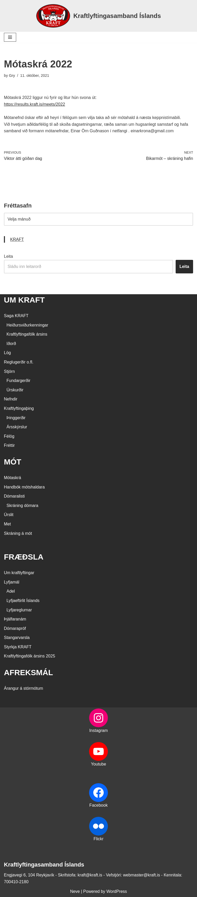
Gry (12, 75)
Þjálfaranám (15, 619)
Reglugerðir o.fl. (18, 362)
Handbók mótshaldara (24, 487)
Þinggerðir (16, 418)
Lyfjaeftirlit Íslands (23, 600)
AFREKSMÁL (28, 672)
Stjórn (9, 371)
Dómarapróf (15, 628)
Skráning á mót (18, 533)
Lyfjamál (11, 582)
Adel (11, 591)
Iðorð (11, 343)
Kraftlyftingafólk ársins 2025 (29, 656)
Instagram (98, 730)
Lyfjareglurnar (19, 610)
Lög (7, 352)
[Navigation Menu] (10, 37)
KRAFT (17, 239)
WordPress (116, 891)
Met (7, 524)
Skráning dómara (22, 505)
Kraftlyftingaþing (19, 408)
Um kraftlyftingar (19, 572)
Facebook (98, 805)
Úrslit (8, 514)
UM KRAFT (24, 300)
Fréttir (9, 445)
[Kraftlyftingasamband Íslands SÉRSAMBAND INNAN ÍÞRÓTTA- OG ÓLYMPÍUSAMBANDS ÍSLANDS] (98, 16)
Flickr (98, 839)
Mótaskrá (12, 477)
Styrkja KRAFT (18, 647)
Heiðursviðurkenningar (27, 325)
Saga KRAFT (16, 315)
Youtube (98, 764)
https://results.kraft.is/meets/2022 (34, 104)
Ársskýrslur (17, 427)
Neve (75, 891)
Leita (8, 256)
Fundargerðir (18, 380)
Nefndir (10, 399)
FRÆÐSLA (24, 557)
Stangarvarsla (17, 637)
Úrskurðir (15, 390)
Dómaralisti (14, 496)
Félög (9, 436)
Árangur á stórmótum (23, 688)
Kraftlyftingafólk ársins (27, 334)
